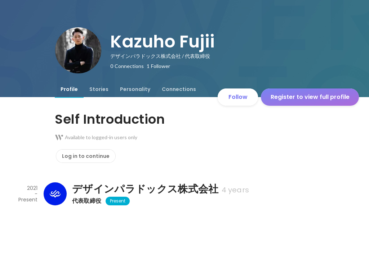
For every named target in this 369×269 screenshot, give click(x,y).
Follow (238, 97)
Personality (135, 89)
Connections (179, 89)
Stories (98, 89)
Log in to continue (86, 156)
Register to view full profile (310, 97)
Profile (69, 89)
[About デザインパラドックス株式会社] (54, 194)
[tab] (69, 89)
